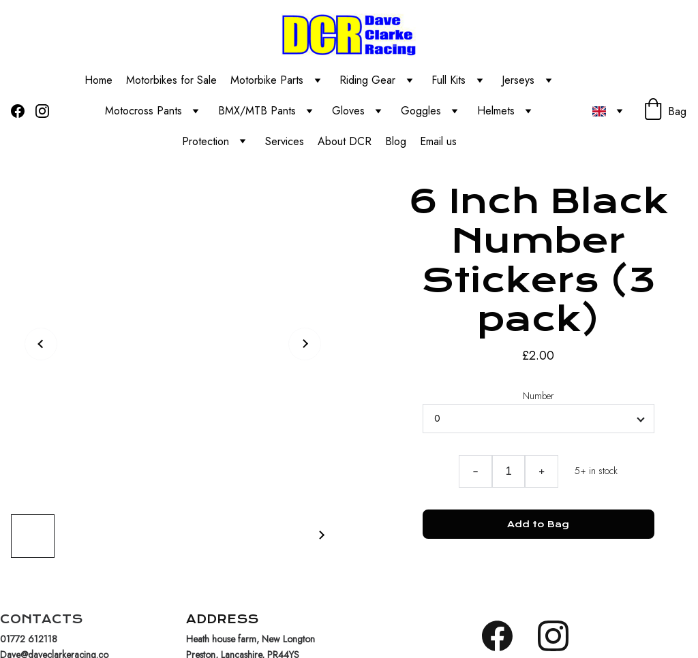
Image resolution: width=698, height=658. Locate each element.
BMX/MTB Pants (257, 111)
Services (284, 141)
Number (538, 396)
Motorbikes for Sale (171, 80)
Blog (395, 141)
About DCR (344, 141)
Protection (205, 141)
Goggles (421, 111)
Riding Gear (367, 80)
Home (98, 80)
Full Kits (448, 80)
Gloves (348, 111)
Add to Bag (538, 524)
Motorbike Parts (266, 80)
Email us (440, 141)
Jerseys (518, 80)
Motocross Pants (143, 111)
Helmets (496, 111)
